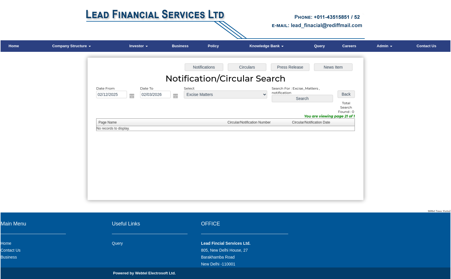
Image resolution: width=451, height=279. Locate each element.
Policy (213, 46)
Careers (349, 46)
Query (319, 46)
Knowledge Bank (266, 46)
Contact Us (426, 46)
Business (180, 46)
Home (14, 46)
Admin (384, 46)
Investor (138, 46)
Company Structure (71, 46)
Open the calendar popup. (135, 97)
